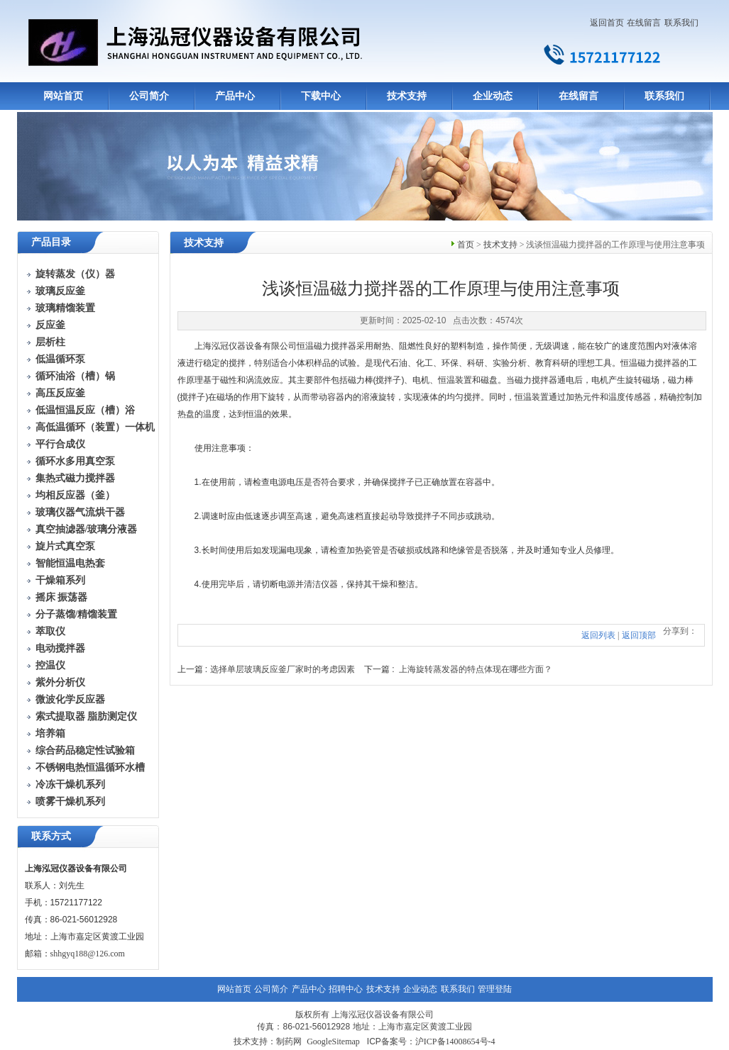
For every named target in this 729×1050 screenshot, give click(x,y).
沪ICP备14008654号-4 (455, 1041)
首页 (465, 245)
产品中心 (235, 96)
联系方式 (51, 836)
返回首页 (607, 23)
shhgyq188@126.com (87, 954)
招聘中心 (346, 989)
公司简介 (149, 96)
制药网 (289, 1041)
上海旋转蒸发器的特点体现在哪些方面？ (475, 669)
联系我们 (681, 23)
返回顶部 (639, 635)
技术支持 (407, 96)
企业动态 (493, 96)
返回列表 (598, 635)
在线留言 (644, 23)
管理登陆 (495, 989)
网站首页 (63, 96)
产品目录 (51, 242)
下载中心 (321, 96)
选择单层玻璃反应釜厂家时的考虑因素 (282, 669)
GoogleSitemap (333, 1041)
